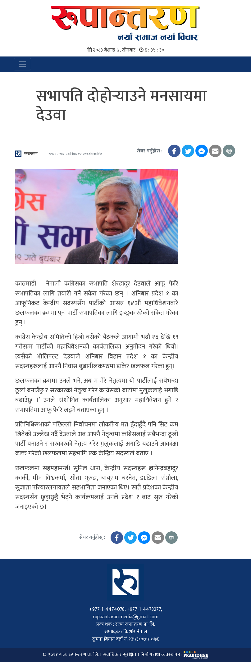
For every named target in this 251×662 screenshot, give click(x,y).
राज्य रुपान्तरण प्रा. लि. (78, 655)
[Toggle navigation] (22, 64)
